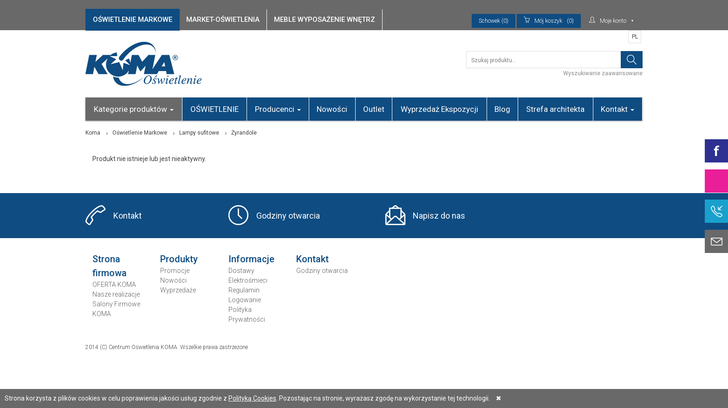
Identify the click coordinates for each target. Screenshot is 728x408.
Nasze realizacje (116, 294)
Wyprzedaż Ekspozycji (439, 109)
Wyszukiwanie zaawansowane (603, 73)
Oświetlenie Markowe (139, 133)
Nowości (332, 109)
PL (635, 36)
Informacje (251, 259)
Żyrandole (244, 133)
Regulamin (244, 290)
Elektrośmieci (247, 280)
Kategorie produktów (134, 109)
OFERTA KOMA (114, 284)
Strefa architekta (555, 109)
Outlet (373, 109)
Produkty (179, 259)
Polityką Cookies (252, 398)
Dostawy (241, 270)
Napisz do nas (439, 215)
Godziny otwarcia (288, 215)
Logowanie (244, 300)
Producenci (278, 109)
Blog (502, 109)
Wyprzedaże (178, 290)
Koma (92, 133)
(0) (549, 21)
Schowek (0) (493, 21)
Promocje (174, 270)
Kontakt (617, 109)
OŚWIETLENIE (214, 109)
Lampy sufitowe (199, 133)
